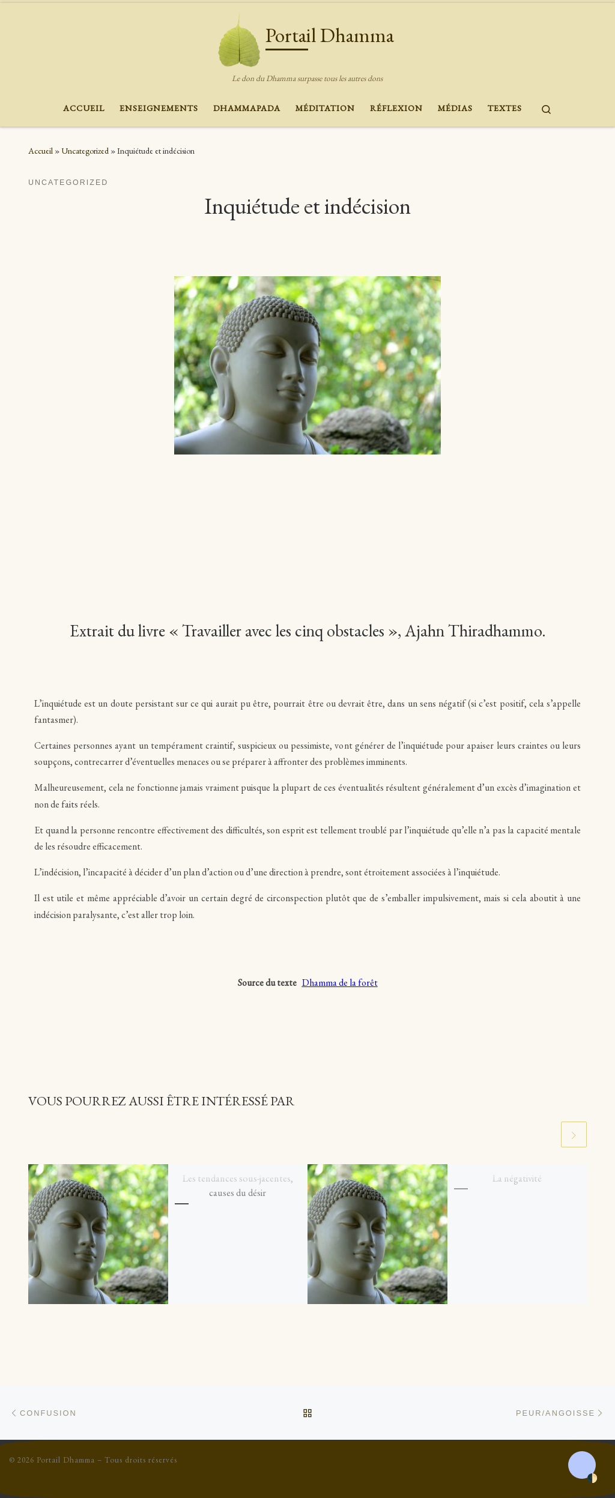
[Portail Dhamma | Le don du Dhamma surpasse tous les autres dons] (239, 36)
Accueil (40, 150)
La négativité (517, 1179)
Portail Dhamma (66, 1460)
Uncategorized (85, 150)
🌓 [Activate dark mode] (592, 1478)
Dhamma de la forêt (340, 982)
